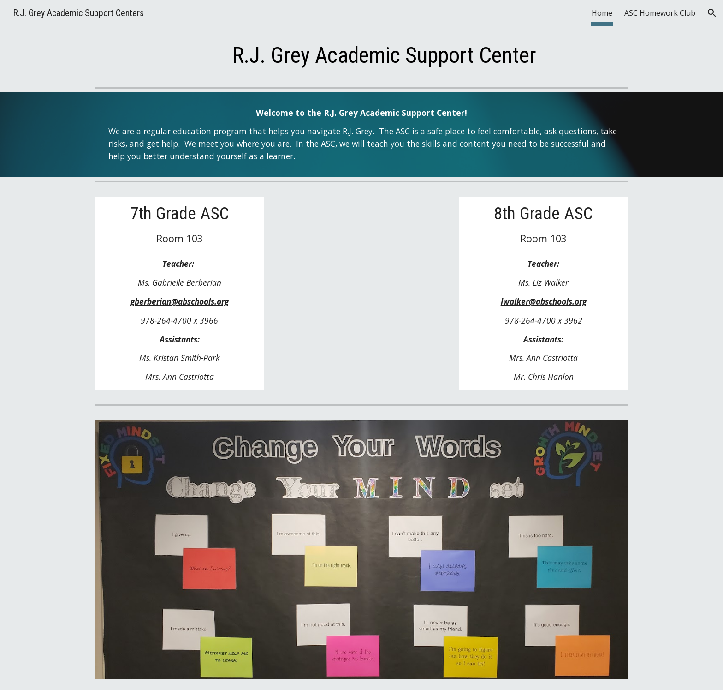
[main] (384, 55)
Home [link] (602, 13)
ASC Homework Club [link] (659, 13)
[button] (712, 13)
